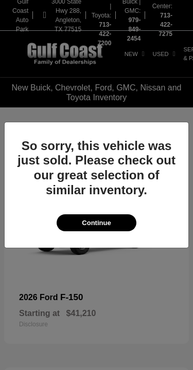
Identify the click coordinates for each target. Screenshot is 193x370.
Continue (96, 223)
